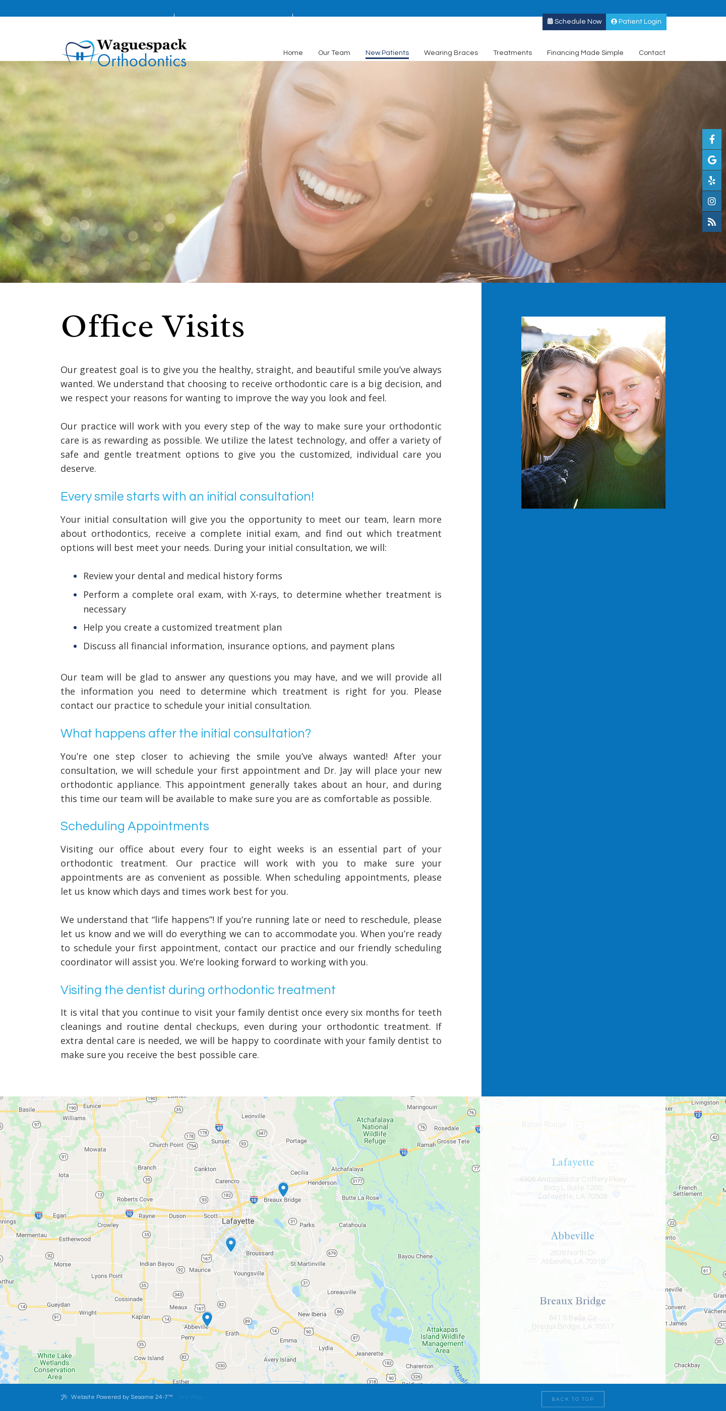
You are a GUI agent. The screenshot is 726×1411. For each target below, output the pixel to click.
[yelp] (711, 180)
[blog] (711, 222)
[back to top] (572, 1397)
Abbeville (201, 8)
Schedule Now (574, 8)
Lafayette (82, 8)
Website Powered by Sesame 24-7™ (116, 1396)
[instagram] (711, 201)
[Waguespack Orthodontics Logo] (124, 39)
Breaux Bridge (329, 8)
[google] (711, 160)
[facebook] (711, 139)
